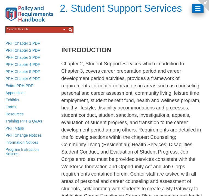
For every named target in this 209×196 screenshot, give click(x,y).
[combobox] (34, 29)
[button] (64, 30)
